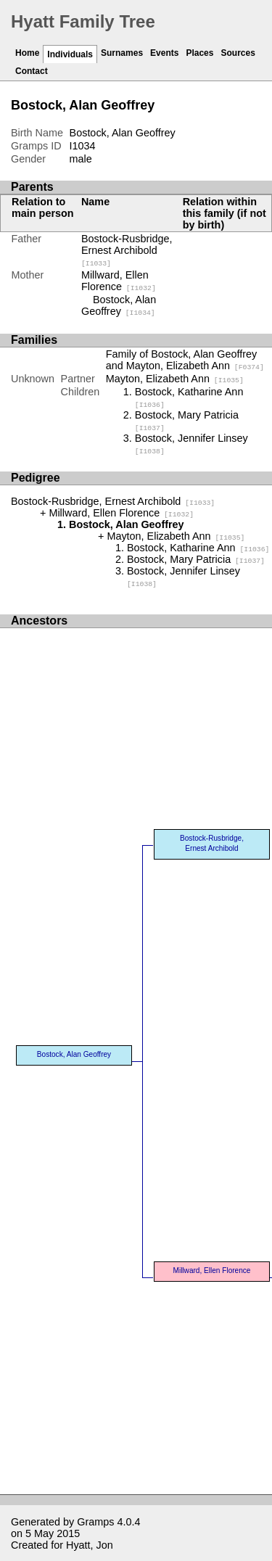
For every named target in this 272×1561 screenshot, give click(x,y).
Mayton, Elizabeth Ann (175, 378)
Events (164, 53)
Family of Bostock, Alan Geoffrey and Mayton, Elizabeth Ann (185, 359)
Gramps (95, 1522)
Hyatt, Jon (89, 1545)
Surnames (122, 53)
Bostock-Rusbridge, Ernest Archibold (127, 250)
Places (199, 53)
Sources (238, 53)
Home (27, 53)
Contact (31, 71)
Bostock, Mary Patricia (196, 559)
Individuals (70, 54)
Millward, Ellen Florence (118, 280)
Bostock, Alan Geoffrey (118, 305)
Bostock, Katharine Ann (198, 547)
